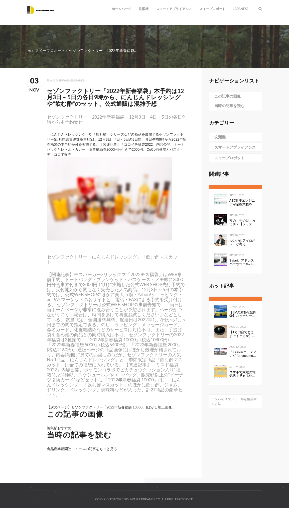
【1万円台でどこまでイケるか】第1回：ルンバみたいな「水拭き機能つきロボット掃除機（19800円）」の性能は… (242, 334)
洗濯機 (144, 9)
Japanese (240, 9)
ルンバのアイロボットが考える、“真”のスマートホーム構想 (242, 242)
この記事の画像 (227, 96)
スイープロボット (212, 9)
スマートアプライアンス (174, 9)
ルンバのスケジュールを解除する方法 (234, 401)
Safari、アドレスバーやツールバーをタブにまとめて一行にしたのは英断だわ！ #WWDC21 (242, 262)
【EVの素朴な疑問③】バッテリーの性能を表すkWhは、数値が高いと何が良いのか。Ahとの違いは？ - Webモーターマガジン (242, 314)
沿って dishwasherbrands (66, 80)
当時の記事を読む (229, 105)
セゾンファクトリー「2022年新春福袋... (102, 50)
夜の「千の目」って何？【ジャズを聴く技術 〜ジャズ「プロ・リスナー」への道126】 (242, 222)
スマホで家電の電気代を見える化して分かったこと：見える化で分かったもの (242, 374)
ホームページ (121, 9)
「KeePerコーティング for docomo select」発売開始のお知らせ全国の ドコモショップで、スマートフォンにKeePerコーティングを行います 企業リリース (242, 354)
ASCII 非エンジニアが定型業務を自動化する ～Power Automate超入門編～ (242, 202)
